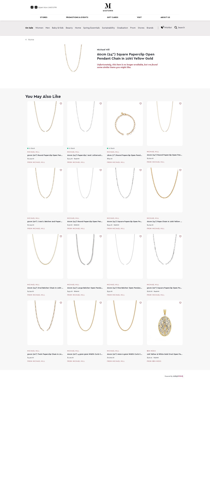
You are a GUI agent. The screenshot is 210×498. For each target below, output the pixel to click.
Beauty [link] (69, 28)
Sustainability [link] (108, 28)
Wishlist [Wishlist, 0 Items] (166, 27)
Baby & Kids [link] (57, 28)
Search (180, 27)
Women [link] (39, 28)
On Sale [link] (29, 28)
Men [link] (48, 28)
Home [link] (78, 28)
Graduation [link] (122, 28)
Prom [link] (133, 28)
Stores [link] (141, 28)
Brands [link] (150, 28)
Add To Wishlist (61, 104)
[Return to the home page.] (108, 7)
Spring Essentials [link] (91, 28)
